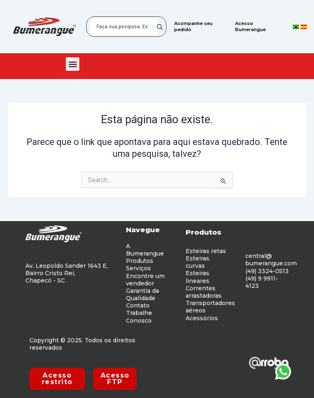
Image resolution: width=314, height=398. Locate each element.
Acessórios (202, 318)
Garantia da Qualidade (142, 294)
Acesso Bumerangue (251, 26)
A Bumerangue (145, 249)
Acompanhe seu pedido (193, 26)
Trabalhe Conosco (139, 316)
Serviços (138, 268)
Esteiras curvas (197, 262)
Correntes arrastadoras (204, 292)
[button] (72, 64)
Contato (138, 305)
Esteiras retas (206, 251)
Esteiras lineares (197, 276)
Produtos (139, 261)
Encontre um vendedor (145, 279)
